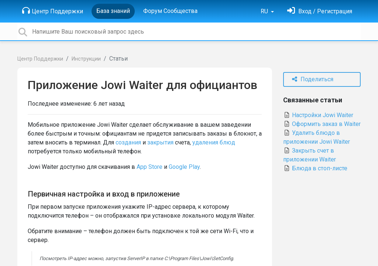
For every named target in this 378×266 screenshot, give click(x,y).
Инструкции (86, 59)
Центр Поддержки (52, 11)
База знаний (113, 10)
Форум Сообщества (170, 10)
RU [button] (265, 11)
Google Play (184, 166)
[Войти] (319, 11)
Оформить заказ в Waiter (322, 123)
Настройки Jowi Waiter (318, 115)
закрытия (160, 142)
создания (128, 142)
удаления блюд (213, 142)
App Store (149, 166)
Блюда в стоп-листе (315, 168)
